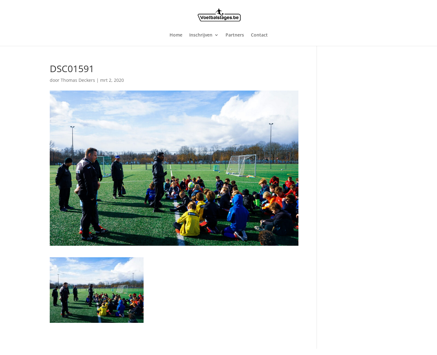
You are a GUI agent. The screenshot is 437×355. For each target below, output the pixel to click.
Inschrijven (200, 35)
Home (176, 35)
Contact (259, 35)
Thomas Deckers (78, 80)
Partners (235, 35)
